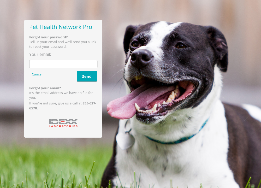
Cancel (37, 74)
